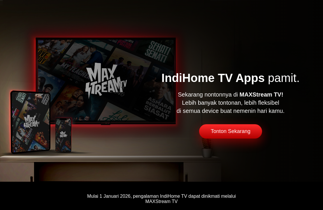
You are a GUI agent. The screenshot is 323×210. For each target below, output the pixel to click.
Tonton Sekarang (230, 131)
